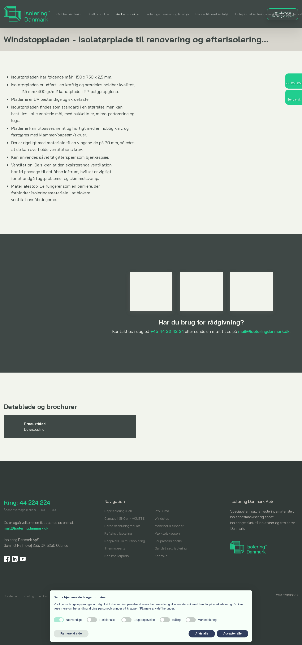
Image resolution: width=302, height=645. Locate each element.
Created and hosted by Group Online (28, 596)
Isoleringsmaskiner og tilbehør (167, 14)
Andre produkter (128, 14)
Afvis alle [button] (201, 633)
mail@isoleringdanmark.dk (264, 331)
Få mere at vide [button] (71, 633)
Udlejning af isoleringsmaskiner (257, 14)
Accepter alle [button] (232, 633)
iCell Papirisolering (69, 14)
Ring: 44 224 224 (27, 502)
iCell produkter (99, 14)
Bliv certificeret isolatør (212, 14)
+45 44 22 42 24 (167, 331)
